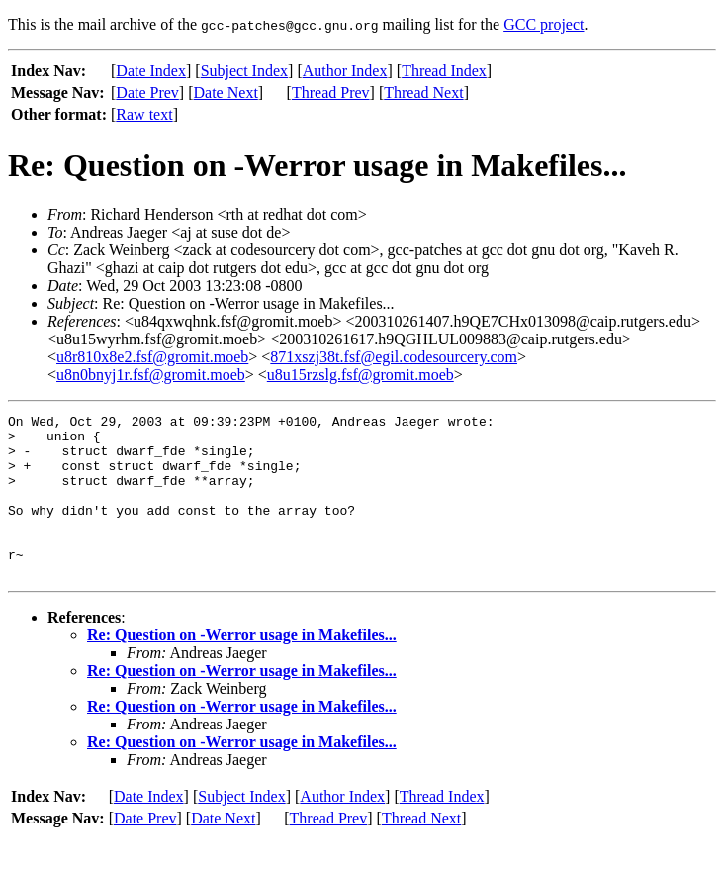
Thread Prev (331, 92)
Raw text (144, 114)
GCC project (543, 24)
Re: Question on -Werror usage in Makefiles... (242, 667)
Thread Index (444, 70)
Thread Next (423, 92)
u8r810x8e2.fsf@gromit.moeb (152, 356)
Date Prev (147, 92)
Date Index (151, 70)
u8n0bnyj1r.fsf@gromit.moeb (150, 374)
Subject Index (244, 70)
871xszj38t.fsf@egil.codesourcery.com (393, 356)
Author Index (345, 70)
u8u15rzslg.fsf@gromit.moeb (360, 374)
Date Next (226, 92)
